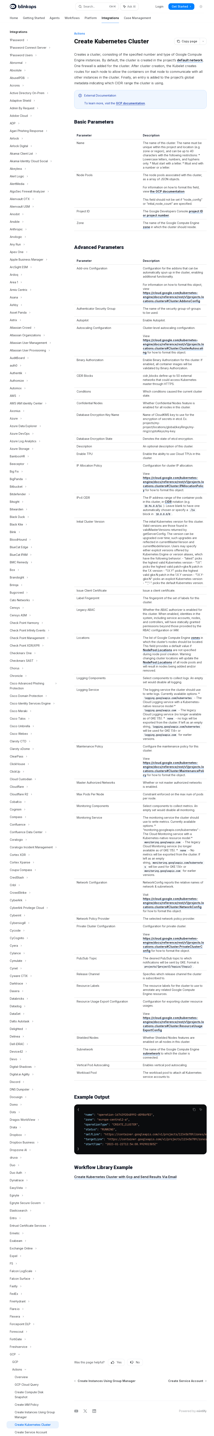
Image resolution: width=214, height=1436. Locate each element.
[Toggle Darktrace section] (33, 983)
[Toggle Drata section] (33, 1127)
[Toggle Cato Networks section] (33, 600)
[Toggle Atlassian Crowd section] (33, 327)
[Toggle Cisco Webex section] (33, 733)
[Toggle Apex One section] (33, 252)
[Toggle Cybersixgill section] (33, 923)
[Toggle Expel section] (33, 1256)
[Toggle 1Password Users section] (33, 55)
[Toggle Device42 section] (33, 1051)
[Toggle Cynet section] (33, 968)
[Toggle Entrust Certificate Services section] (33, 1225)
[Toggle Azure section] (33, 418)
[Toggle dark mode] (201, 6)
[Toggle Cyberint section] (33, 915)
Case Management (137, 19)
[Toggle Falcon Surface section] (33, 1278)
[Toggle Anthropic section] (33, 229)
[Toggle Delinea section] (33, 1036)
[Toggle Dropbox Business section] (33, 1142)
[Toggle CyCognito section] (33, 938)
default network (190, 60)
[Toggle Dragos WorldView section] (33, 1119)
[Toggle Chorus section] (33, 668)
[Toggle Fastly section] (33, 1286)
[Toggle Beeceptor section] (33, 464)
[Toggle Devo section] (33, 1059)
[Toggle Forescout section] (33, 1331)
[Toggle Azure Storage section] (33, 448)
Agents (55, 19)
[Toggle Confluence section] (33, 824)
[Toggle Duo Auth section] (33, 1172)
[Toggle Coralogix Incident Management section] (33, 847)
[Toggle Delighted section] (33, 1029)
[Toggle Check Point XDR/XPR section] (33, 645)
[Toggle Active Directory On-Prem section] (33, 93)
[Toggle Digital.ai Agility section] (33, 1074)
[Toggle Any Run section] (33, 244)
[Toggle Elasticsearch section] (33, 1210)
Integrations (110, 19)
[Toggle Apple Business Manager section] (33, 259)
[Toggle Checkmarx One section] (33, 653)
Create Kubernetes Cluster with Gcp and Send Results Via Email (125, 1177)
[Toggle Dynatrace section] (33, 1180)
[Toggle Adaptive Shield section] (33, 100)
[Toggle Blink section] (33, 532)
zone (146, 227)
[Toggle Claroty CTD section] (33, 741)
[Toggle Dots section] (33, 1112)
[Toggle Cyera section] (33, 945)
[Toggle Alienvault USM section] (33, 206)
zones (195, 637)
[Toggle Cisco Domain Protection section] (33, 696)
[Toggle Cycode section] (33, 930)
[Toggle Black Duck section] (33, 517)
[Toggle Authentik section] (33, 373)
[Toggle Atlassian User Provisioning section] (33, 350)
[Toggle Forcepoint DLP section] (33, 1324)
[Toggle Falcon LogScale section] (33, 1271)
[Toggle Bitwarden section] (33, 509)
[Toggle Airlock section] (33, 138)
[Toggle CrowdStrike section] (33, 892)
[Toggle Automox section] (33, 388)
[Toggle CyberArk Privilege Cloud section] (33, 908)
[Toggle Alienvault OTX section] (33, 199)
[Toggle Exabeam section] (33, 1241)
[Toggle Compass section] (33, 817)
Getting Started (34, 19)
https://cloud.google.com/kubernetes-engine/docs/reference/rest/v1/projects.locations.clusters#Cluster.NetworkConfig (173, 903)
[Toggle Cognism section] (33, 809)
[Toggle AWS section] (33, 396)
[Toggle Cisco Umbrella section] (33, 726)
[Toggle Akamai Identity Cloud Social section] (33, 161)
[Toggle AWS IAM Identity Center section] (33, 403)
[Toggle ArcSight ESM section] (33, 267)
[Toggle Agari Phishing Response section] (33, 131)
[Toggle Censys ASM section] (33, 615)
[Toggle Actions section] (33, 1369)
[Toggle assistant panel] (129, 6)
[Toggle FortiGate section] (33, 1339)
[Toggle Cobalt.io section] (33, 802)
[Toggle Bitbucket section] (33, 486)
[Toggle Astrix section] (33, 320)
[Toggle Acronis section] (33, 85)
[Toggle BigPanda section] (33, 479)
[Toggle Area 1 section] (33, 282)
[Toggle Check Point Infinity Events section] (33, 630)
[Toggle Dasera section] (33, 991)
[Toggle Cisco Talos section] (33, 718)
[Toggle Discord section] (33, 1082)
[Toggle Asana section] (33, 297)
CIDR (168, 501)
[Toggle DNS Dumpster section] (33, 1089)
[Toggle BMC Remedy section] (33, 562)
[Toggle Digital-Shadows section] (33, 1066)
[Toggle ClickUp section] (33, 771)
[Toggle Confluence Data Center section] (33, 832)
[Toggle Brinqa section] (33, 585)
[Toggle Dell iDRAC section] (33, 1044)
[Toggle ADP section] (33, 123)
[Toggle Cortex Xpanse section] (33, 862)
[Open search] (97, 6)
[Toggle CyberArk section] (33, 900)
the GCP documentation (167, 191)
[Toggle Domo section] (33, 1104)
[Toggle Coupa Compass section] (33, 870)
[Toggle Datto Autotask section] (33, 1021)
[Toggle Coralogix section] (33, 839)
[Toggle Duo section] (33, 1165)
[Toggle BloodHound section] (33, 539)
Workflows (72, 19)
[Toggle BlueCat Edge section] (33, 547)
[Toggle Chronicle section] (33, 676)
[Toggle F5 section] (33, 1263)
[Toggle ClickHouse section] (33, 764)
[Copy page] (187, 41)
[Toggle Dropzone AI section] (33, 1150)
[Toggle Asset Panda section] (33, 312)
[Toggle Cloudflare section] (33, 786)
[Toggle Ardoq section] (33, 274)
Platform (91, 19)
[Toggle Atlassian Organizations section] (33, 335)
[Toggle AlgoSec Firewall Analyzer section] (33, 191)
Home (14, 19)
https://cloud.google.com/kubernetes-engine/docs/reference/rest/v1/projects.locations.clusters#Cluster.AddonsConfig (173, 297)
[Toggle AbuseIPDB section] (33, 78)
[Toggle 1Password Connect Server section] (33, 47)
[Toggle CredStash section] (33, 877)
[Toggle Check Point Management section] (33, 638)
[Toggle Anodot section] (33, 214)
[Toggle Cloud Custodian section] (33, 779)
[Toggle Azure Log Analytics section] (33, 441)
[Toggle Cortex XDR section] (33, 855)
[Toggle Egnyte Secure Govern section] (33, 1203)
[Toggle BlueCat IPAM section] (33, 554)
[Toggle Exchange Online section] (33, 1248)
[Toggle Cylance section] (33, 953)
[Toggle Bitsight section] (33, 501)
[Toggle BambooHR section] (33, 456)
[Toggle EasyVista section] (33, 1188)
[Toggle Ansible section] (33, 221)
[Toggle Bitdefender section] (33, 494)
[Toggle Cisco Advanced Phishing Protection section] (33, 686)
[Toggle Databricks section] (33, 998)
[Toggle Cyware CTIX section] (33, 976)
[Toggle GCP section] (33, 1354)
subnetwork (151, 1053)
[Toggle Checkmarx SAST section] (33, 660)
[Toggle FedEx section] (33, 1294)
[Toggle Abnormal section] (33, 62)
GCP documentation (130, 103)
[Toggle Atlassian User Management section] (33, 343)
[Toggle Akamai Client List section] (33, 153)
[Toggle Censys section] (33, 607)
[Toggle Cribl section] (33, 885)
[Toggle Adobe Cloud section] (33, 115)
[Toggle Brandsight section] (33, 577)
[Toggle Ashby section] (33, 305)
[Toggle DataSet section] (33, 1013)
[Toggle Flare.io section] (33, 1309)
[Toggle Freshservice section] (33, 1346)
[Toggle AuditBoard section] (33, 358)
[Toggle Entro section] (33, 1218)
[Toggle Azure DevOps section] (33, 433)
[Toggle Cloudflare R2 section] (33, 794)
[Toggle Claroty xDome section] (33, 749)
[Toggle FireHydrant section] (33, 1301)
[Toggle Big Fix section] (33, 471)
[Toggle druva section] (33, 1157)
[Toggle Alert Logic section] (33, 176)
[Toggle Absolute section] (33, 70)
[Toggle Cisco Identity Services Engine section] (33, 703)
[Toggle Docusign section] (33, 1097)
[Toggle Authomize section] (33, 380)
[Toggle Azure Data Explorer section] (33, 426)
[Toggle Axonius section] (33, 411)
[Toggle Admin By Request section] (33, 108)
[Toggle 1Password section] (33, 40)
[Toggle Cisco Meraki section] (33, 711)
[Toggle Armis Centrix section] (33, 290)
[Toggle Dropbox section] (33, 1135)
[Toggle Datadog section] (33, 1006)
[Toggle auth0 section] (33, 365)
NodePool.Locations (157, 650)
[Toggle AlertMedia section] (33, 184)
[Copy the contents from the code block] (194, 1109)
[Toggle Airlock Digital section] (33, 146)
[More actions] (203, 41)
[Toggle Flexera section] (33, 1316)
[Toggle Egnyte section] (33, 1195)
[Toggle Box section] (33, 570)
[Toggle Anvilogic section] (33, 237)
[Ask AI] (200, 1109)
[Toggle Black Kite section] (33, 524)
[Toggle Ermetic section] (33, 1233)
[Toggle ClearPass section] (33, 756)
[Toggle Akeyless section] (33, 168)
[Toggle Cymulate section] (33, 960)
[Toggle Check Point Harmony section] (33, 623)
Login (160, 6)
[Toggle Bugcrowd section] (33, 592)
